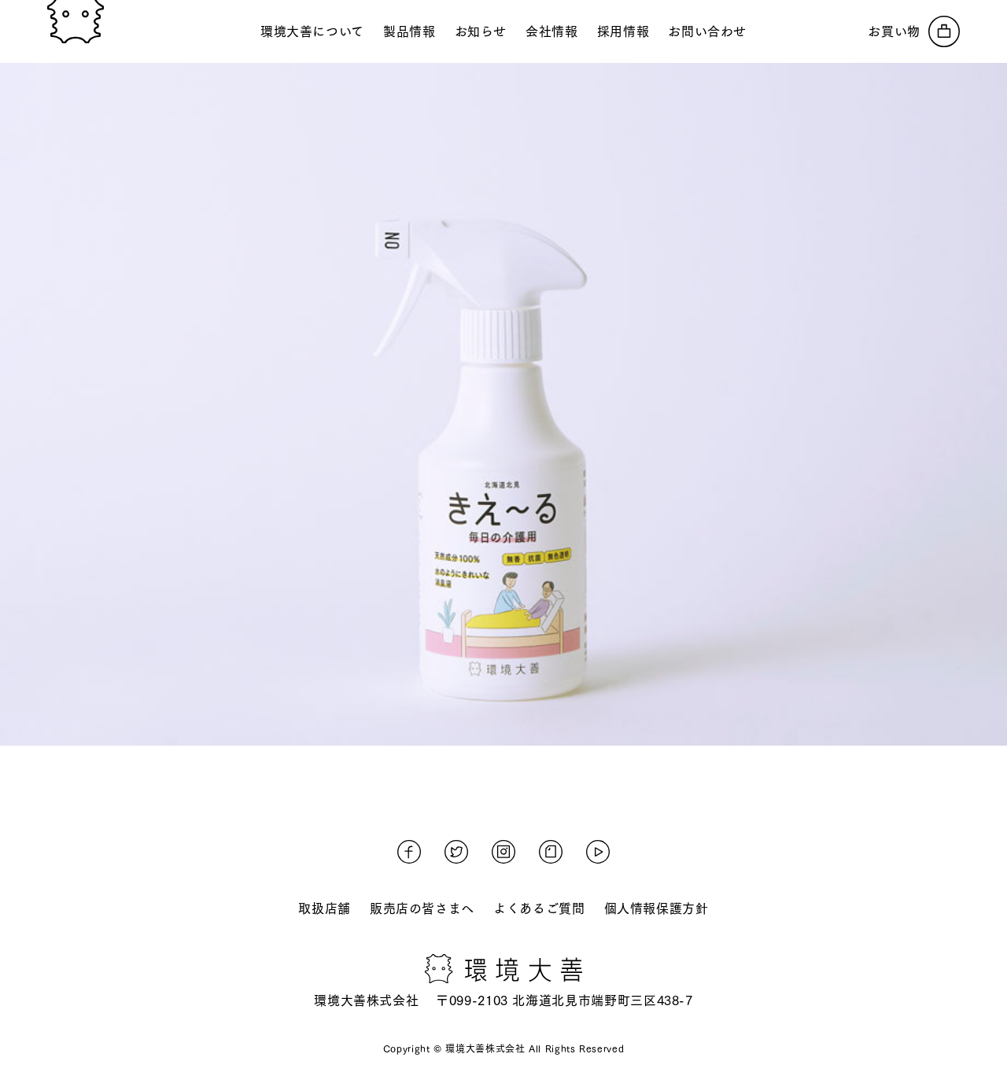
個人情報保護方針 (656, 908)
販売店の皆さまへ (422, 908)
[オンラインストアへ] (914, 31)
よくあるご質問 (539, 908)
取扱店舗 (324, 908)
